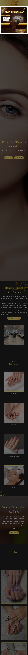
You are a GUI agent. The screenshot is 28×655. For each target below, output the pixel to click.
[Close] (27, 7)
